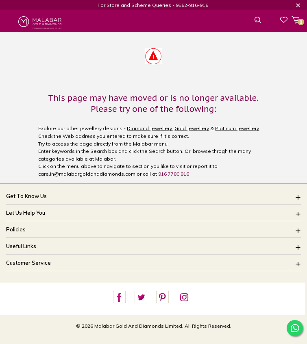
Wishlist (283, 19)
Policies (16, 229)
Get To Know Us (26, 196)
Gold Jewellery (191, 128)
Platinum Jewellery (237, 128)
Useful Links (21, 246)
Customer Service (28, 262)
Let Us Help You (25, 212)
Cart (298, 21)
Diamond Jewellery (149, 128)
